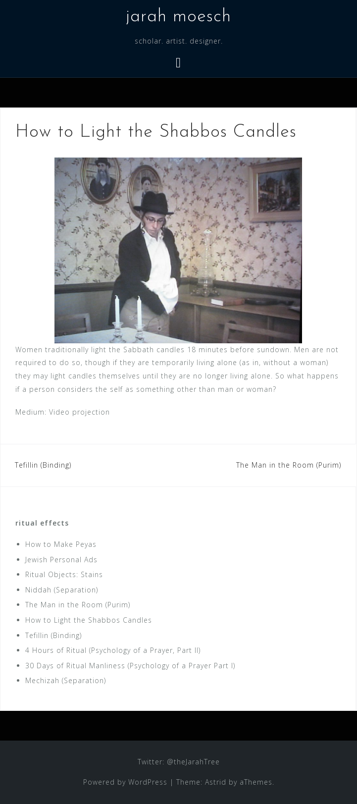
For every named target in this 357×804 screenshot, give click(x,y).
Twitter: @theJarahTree (179, 761)
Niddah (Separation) (61, 589)
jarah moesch (178, 17)
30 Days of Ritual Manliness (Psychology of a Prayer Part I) (130, 665)
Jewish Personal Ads (61, 559)
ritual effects (42, 523)
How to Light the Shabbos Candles (88, 620)
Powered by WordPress (125, 782)
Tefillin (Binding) (43, 465)
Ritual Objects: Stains (64, 574)
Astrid (215, 782)
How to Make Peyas (61, 544)
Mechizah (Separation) (65, 680)
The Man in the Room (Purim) (288, 465)
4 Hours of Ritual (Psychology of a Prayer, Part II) (113, 650)
